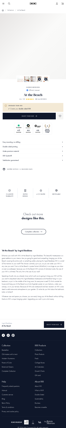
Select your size (29, 116)
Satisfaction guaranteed (33, 160)
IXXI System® (33, 156)
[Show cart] (63, 3)
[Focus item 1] (33, 48)
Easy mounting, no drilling (33, 142)
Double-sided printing (33, 147)
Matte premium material (33, 151)
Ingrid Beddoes (33, 87)
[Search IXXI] (9, 3)
